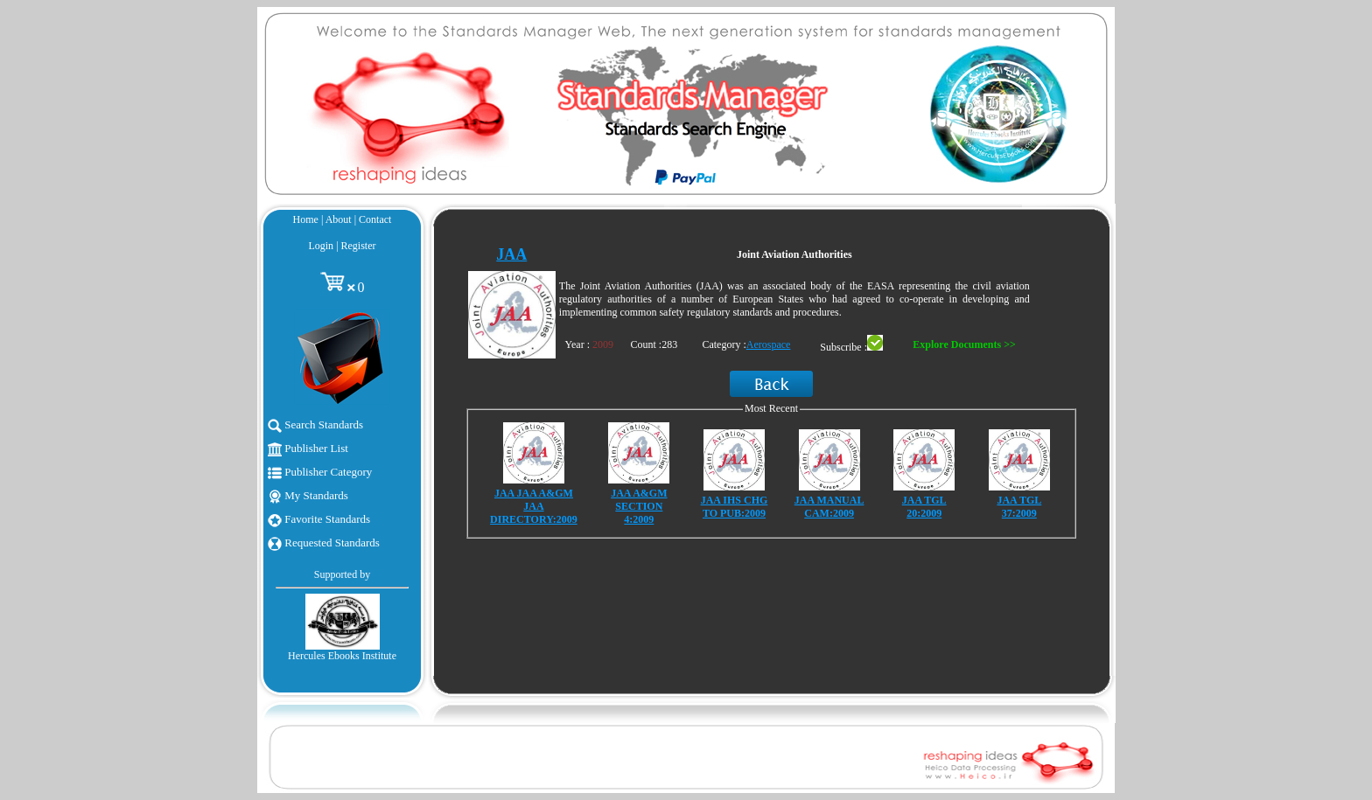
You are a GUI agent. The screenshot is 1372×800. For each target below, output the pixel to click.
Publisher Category (320, 471)
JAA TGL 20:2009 (924, 506)
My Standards (308, 495)
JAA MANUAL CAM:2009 (829, 506)
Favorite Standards (319, 518)
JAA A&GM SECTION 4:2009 (639, 506)
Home (305, 219)
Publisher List (308, 448)
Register (358, 246)
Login (320, 246)
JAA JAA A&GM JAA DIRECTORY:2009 (534, 506)
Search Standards (315, 424)
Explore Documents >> (964, 344)
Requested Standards (324, 542)
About (339, 219)
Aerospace (768, 344)
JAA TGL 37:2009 (1019, 506)
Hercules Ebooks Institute (342, 656)
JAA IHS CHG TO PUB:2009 (734, 506)
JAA (511, 254)
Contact (375, 219)
